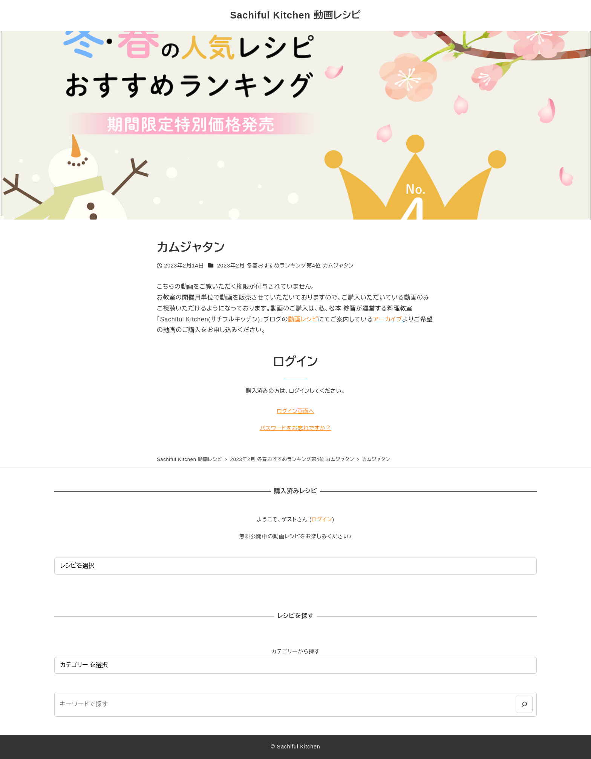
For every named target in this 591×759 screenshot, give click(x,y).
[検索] (524, 704)
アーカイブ (387, 319)
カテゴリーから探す (295, 651)
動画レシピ (303, 319)
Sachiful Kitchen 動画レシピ (295, 15)
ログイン (322, 519)
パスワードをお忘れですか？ (295, 428)
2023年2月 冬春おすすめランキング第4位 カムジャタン (285, 266)
